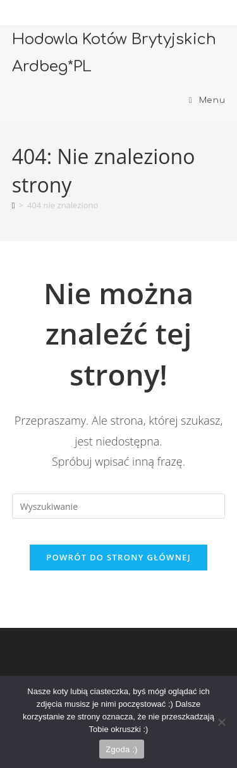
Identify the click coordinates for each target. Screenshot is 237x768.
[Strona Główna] (13, 205)
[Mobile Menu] (207, 100)
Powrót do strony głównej (118, 557)
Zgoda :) (121, 749)
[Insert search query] (119, 506)
